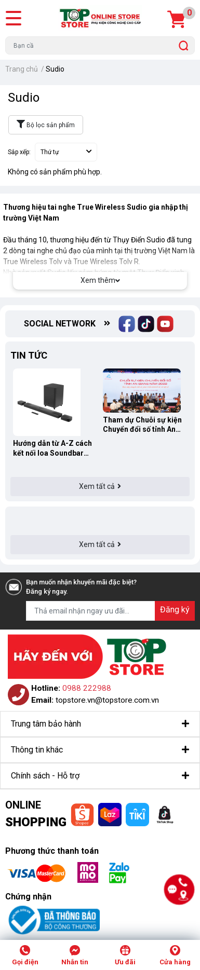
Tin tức (28, 355)
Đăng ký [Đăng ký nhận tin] (175, 609)
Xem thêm (100, 280)
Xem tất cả (100, 486)
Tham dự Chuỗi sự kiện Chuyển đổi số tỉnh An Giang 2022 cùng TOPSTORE (142, 425)
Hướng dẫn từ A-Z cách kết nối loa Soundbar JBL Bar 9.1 (52, 448)
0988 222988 (86, 688)
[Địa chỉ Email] (110, 611)
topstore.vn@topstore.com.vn (107, 700)
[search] (183, 45)
